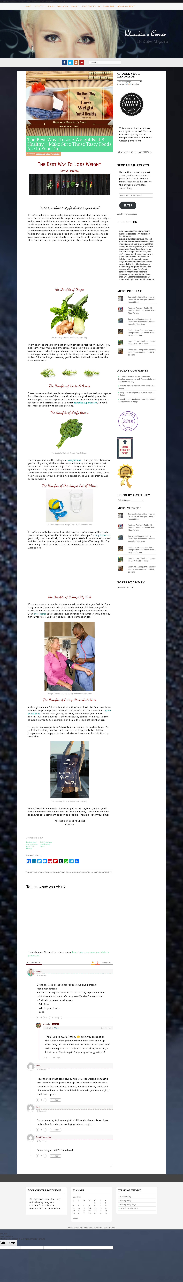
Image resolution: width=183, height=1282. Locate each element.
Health (50, 6)
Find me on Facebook (135, 152)
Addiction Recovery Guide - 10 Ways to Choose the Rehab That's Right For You (141, 310)
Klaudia (56, 154)
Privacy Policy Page (128, 1204)
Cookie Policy (125, 1197)
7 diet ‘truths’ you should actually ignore (46, 844)
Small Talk (109, 6)
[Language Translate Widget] (129, 81)
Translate (133, 84)
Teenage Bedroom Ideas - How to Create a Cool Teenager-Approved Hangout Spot (141, 299)
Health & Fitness (38, 872)
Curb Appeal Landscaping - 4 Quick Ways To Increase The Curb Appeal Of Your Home (141, 321)
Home (28, 6)
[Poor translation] (12, 1243)
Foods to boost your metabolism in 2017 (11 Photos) (31, 845)
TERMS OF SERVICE (129, 1208)
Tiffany (39, 972)
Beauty (74, 6)
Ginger (68, 872)
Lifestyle (39, 6)
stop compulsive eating (79, 872)
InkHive (85, 1227)
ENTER (127, 205)
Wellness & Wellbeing (52, 872)
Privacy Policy (125, 1201)
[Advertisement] (69, 265)
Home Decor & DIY (90, 6)
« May (75, 1218)
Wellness (62, 6)
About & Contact (126, 6)
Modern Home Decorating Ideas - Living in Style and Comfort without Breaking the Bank (142, 332)
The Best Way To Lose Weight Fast (99, 872)
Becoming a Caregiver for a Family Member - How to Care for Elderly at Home (142, 352)
